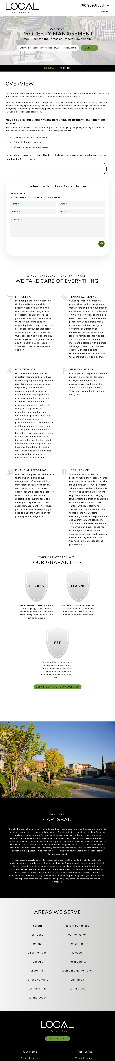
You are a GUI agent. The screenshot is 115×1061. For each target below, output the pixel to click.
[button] (106, 5)
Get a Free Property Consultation (57, 686)
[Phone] (33, 211)
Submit (89, 48)
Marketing (64, 68)
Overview (48, 68)
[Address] (82, 211)
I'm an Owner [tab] (20, 197)
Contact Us (57, 1038)
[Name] (33, 204)
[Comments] (57, 227)
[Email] (82, 204)
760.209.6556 (92, 5)
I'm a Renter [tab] (37, 197)
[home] (22, 7)
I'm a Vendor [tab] (54, 197)
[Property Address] (48, 48)
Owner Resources (30, 1058)
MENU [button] (105, 11)
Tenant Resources (84, 1058)
